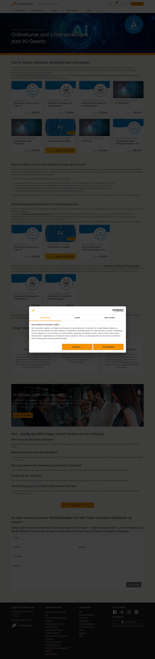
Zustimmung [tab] (45, 318)
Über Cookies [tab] (110, 318)
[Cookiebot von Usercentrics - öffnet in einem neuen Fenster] (114, 310)
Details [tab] (77, 318)
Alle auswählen (108, 347)
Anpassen (77, 347)
